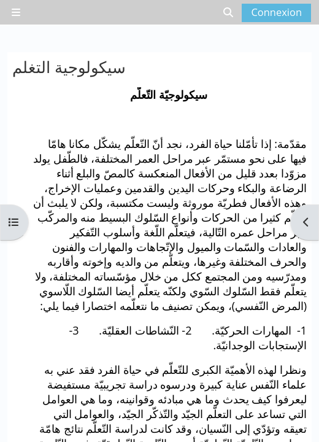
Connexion (276, 12)
